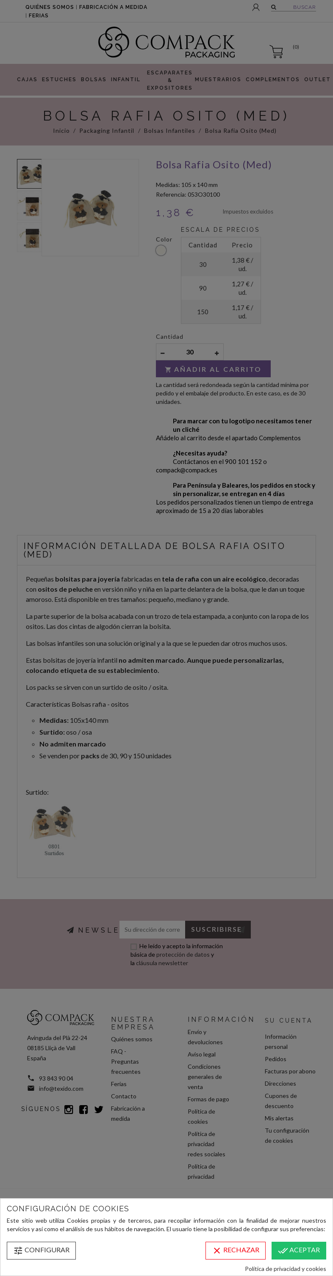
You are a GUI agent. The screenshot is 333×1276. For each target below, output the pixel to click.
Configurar (41, 1251)
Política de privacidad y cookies (285, 1268)
